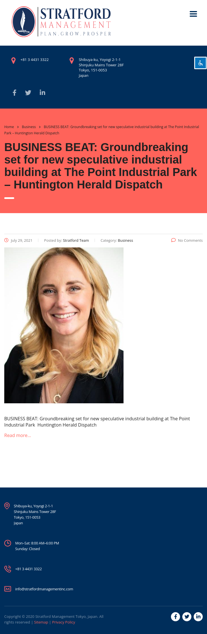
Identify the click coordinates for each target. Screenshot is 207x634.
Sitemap (41, 622)
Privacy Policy (63, 622)
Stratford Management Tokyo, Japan (66, 616)
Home (9, 126)
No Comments (187, 240)
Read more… (17, 435)
